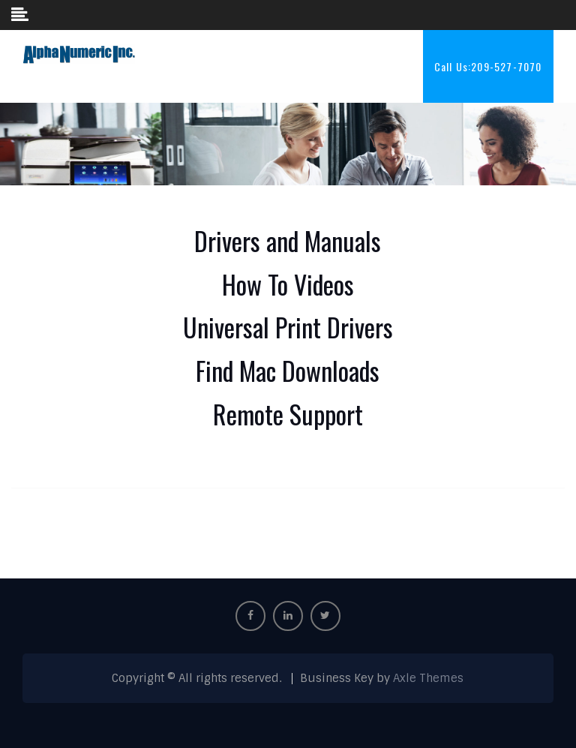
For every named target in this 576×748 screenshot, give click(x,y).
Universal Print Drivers (288, 327)
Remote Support (288, 414)
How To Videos (288, 284)
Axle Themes (428, 678)
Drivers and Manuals (287, 240)
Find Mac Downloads (288, 370)
